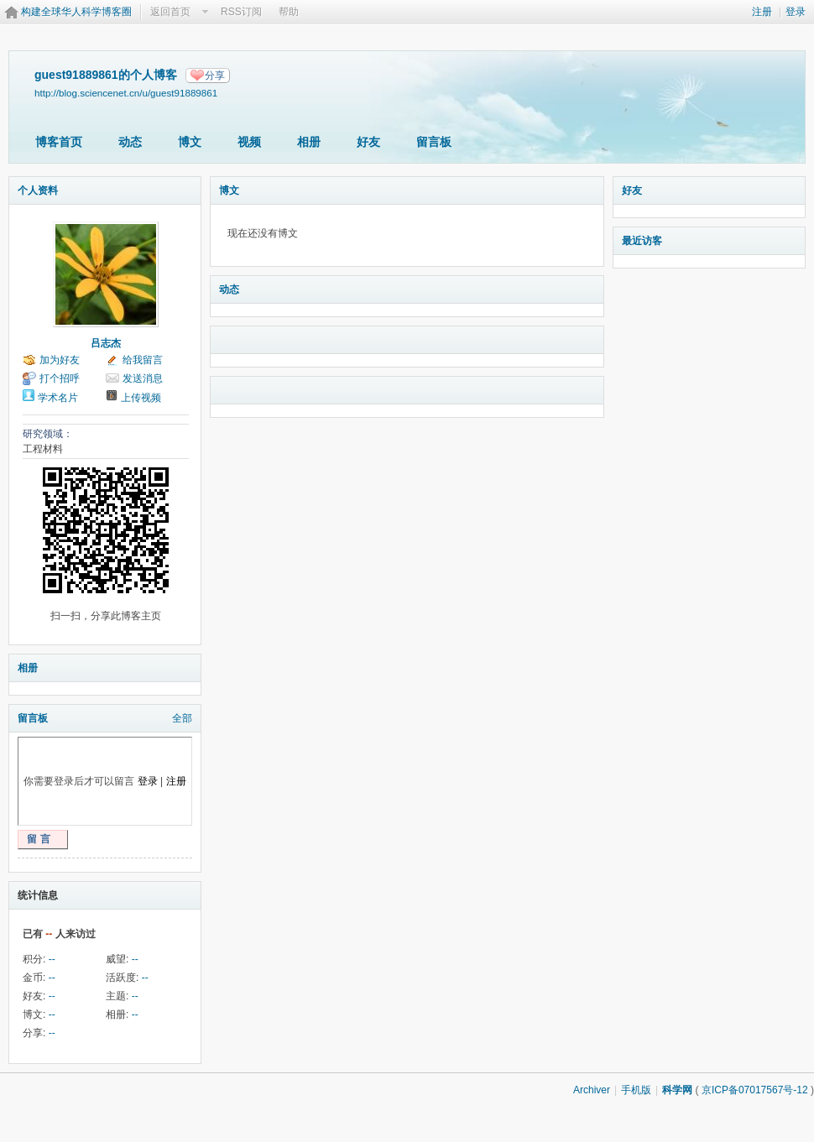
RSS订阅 (241, 12)
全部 (182, 718)
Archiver (591, 1090)
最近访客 (642, 241)
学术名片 (58, 398)
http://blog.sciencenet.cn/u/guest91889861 (125, 92)
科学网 (677, 1090)
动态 (130, 142)
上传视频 (141, 398)
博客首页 (58, 142)
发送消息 (143, 378)
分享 (215, 75)
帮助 (289, 12)
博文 (189, 142)
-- (52, 959)
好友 (368, 142)
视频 (249, 142)
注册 (762, 12)
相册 (309, 142)
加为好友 (59, 360)
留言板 (433, 142)
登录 (795, 12)
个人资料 (38, 190)
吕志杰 (106, 343)
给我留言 (143, 360)
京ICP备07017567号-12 (755, 1090)
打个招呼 (59, 378)
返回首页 (170, 12)
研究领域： (48, 434)
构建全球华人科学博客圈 (76, 12)
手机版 (636, 1090)
